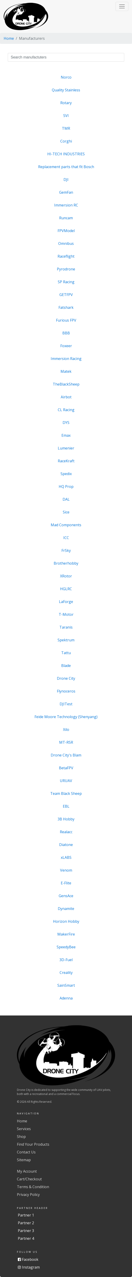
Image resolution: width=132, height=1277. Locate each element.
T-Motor (66, 614)
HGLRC (66, 588)
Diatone (66, 844)
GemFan (66, 192)
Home (9, 38)
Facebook (28, 1259)
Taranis (66, 627)
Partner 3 (26, 1230)
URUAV (66, 780)
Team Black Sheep (66, 793)
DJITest (66, 703)
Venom (66, 870)
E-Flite (66, 883)
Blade (66, 665)
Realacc (66, 831)
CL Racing (66, 409)
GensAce (66, 895)
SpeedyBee (66, 946)
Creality (66, 972)
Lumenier (66, 448)
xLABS (66, 857)
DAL (66, 499)
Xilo (66, 729)
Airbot (66, 396)
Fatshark (66, 307)
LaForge (66, 601)
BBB (66, 333)
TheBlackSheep (66, 384)
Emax (66, 435)
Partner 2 (26, 1222)
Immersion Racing (66, 358)
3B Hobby (66, 819)
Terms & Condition (33, 1186)
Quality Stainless (66, 90)
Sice (66, 512)
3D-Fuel (66, 959)
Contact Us (26, 1152)
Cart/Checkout (29, 1179)
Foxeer (66, 345)
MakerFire (66, 934)
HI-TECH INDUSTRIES (66, 153)
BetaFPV (66, 767)
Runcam (66, 217)
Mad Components (66, 524)
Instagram (29, 1267)
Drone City (66, 678)
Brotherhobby (66, 563)
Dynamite (66, 908)
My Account (27, 1171)
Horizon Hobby (66, 921)
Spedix (66, 473)
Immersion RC (66, 205)
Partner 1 (26, 1215)
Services (24, 1128)
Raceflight (66, 256)
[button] (122, 6)
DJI (66, 179)
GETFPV (66, 294)
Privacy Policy (28, 1194)
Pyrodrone (66, 269)
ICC (66, 537)
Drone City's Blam (66, 755)
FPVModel (66, 230)
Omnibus (66, 243)
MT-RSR (66, 742)
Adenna (66, 998)
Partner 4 (26, 1238)
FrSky (66, 550)
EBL (66, 806)
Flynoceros (66, 691)
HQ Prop (66, 486)
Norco (66, 77)
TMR (66, 128)
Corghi (66, 141)
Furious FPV (66, 320)
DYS (66, 422)
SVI (66, 115)
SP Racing (66, 281)
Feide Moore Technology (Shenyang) (66, 716)
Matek (66, 371)
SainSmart (66, 985)
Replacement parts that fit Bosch (66, 166)
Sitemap (24, 1159)
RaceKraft (66, 460)
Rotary (66, 102)
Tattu (66, 652)
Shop (21, 1136)
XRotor (66, 576)
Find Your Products (33, 1144)
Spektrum (66, 639)
